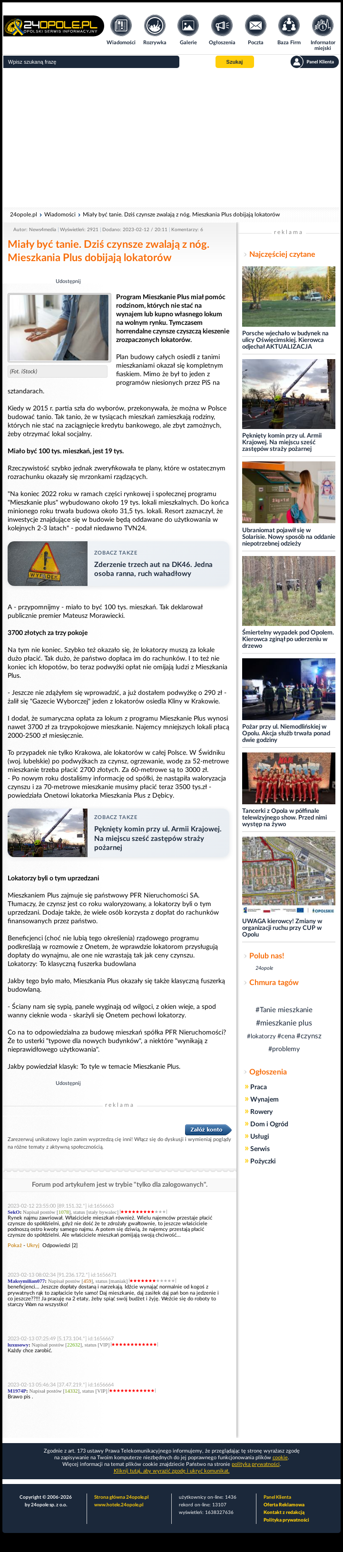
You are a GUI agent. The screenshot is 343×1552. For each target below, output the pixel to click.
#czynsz (309, 1036)
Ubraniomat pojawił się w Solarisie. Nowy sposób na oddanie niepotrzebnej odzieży (288, 537)
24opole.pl (23, 214)
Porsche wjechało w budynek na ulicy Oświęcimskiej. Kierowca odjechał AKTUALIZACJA (285, 340)
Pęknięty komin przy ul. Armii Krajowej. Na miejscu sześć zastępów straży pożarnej (282, 442)
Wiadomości (60, 214)
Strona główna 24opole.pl (121, 1497)
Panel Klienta (277, 1497)
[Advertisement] (171, 138)
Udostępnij (68, 281)
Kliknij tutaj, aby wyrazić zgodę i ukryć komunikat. (172, 1471)
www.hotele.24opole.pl (118, 1505)
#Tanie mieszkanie (284, 1010)
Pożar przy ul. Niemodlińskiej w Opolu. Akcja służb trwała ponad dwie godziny (286, 733)
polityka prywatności (256, 1464)
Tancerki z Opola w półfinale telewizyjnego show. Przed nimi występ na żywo (284, 818)
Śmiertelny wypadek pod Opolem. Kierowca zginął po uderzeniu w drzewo (288, 639)
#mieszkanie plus (284, 1023)
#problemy (284, 1049)
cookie (280, 1457)
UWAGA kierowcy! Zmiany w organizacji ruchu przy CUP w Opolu (282, 928)
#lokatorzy (261, 1037)
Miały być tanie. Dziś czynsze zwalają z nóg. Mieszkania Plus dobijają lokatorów (181, 214)
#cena (286, 1036)
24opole (264, 968)
